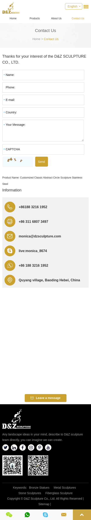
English (72, 6)
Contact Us (78, 18)
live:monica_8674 (33, 251)
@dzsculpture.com (46, 236)
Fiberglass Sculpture (59, 493)
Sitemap (43, 504)
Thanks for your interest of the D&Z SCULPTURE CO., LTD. (44, 59)
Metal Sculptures (65, 487)
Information (12, 190)
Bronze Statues (39, 487)
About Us (56, 18)
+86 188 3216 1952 (33, 265)
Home (13, 18)
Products (35, 18)
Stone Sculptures (29, 493)
